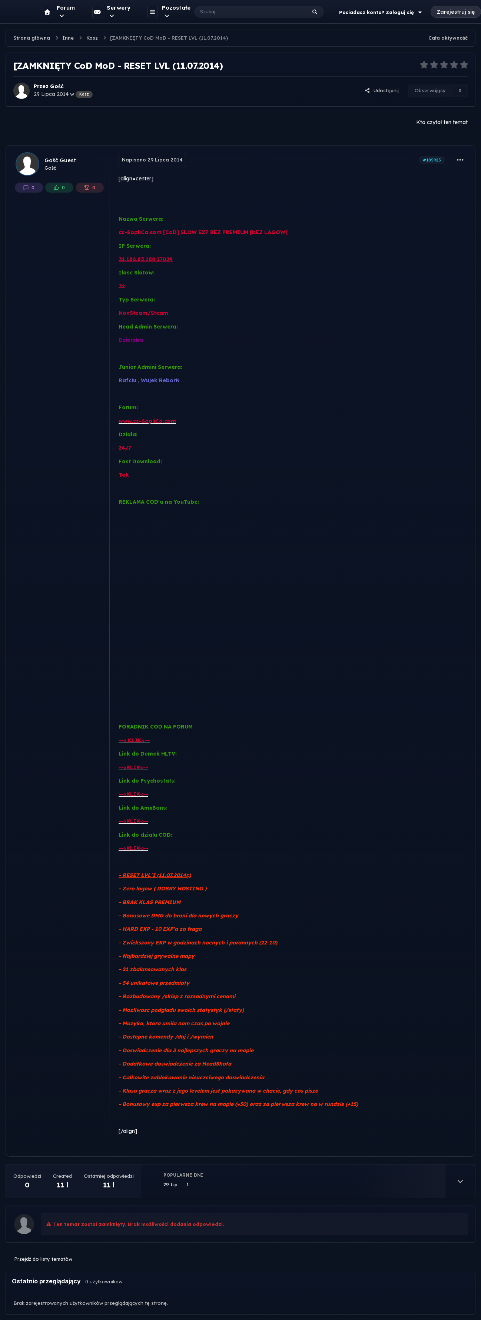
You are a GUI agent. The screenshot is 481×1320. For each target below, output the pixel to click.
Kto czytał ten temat (442, 122)
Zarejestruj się (456, 12)
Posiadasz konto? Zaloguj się (381, 12)
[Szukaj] (243, 12)
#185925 (432, 160)
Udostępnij (382, 90)
